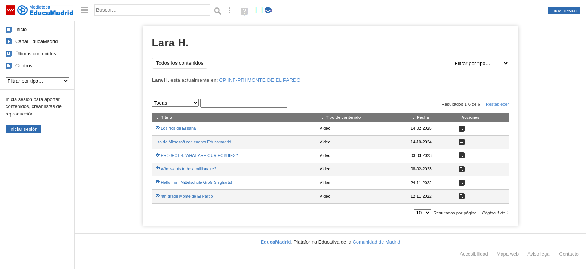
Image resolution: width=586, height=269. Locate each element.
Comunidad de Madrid (376, 242)
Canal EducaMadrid (36, 41)
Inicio (21, 29)
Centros (23, 65)
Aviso (538, 254)
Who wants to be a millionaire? (188, 169)
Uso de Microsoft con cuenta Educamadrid (193, 142)
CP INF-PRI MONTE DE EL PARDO (259, 80)
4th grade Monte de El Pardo (187, 196)
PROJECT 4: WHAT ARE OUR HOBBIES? (199, 155)
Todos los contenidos (180, 63)
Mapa (508, 254)
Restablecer (497, 104)
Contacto (569, 254)
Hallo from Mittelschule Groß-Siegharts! (196, 182)
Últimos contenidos (35, 53)
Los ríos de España (178, 128)
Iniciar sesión (564, 10)
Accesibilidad (474, 254)
